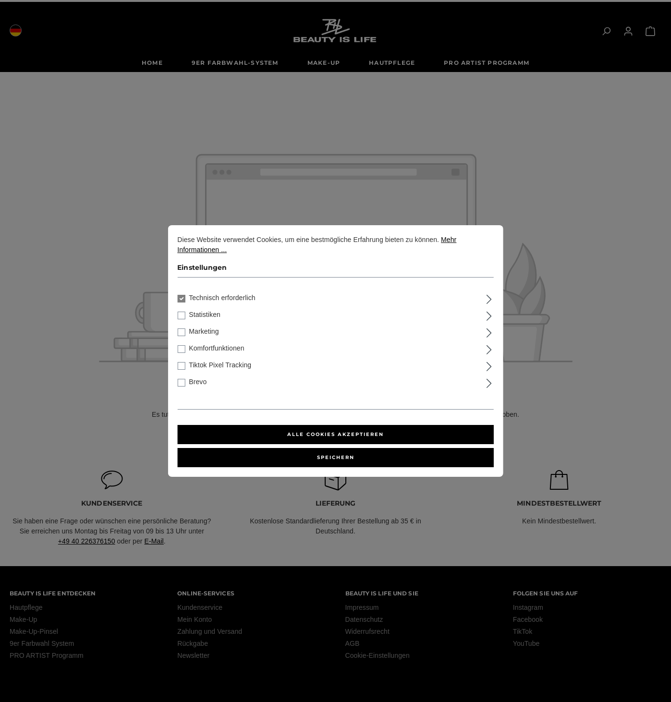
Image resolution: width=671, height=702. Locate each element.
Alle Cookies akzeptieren (335, 434)
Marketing (204, 331)
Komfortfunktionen (216, 348)
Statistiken (204, 314)
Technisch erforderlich (222, 298)
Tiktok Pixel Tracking (220, 365)
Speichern (335, 457)
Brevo (198, 382)
